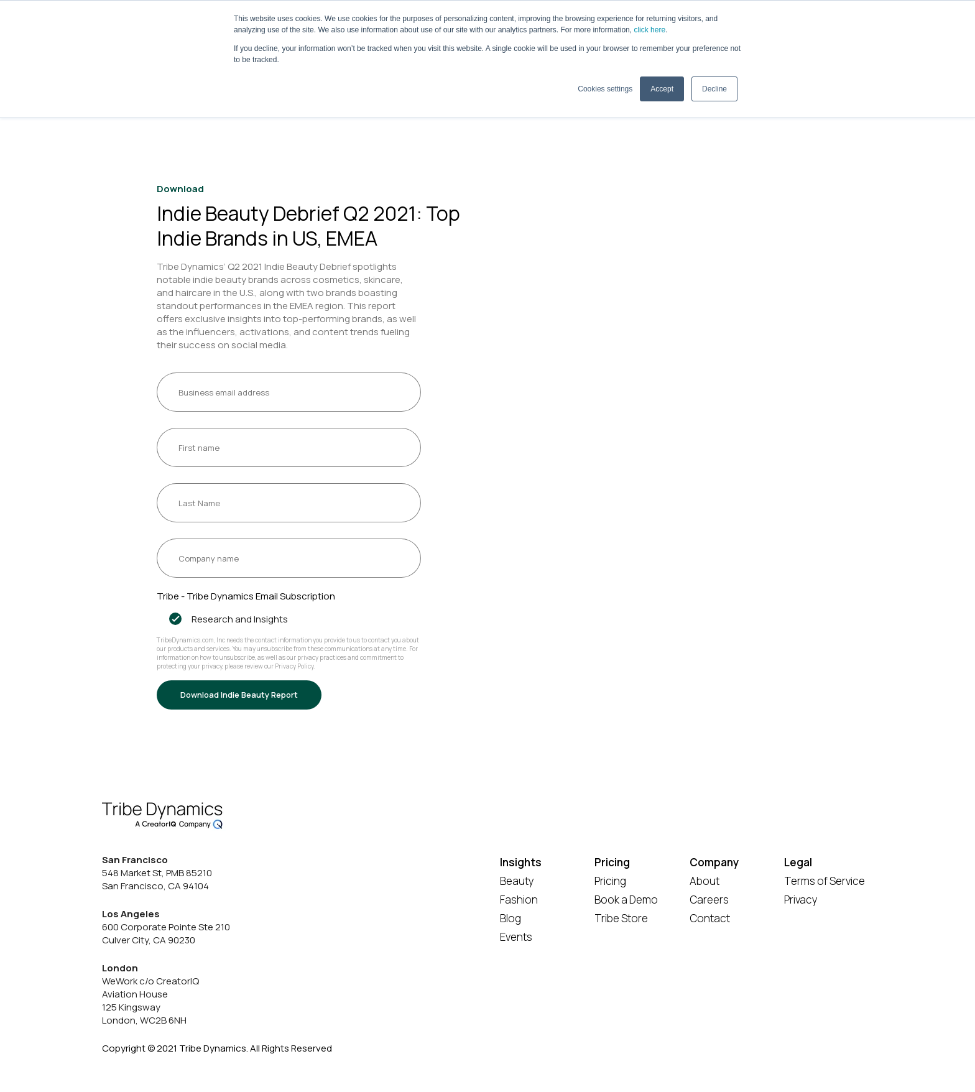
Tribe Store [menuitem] (621, 918)
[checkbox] (289, 619)
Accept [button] (661, 89)
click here (649, 29)
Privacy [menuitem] (801, 899)
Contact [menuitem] (710, 918)
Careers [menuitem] (709, 899)
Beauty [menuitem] (517, 881)
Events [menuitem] (516, 937)
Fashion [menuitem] (519, 899)
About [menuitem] (704, 881)
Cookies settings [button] (605, 89)
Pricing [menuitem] (610, 881)
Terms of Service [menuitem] (824, 881)
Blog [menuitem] (510, 918)
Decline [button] (714, 89)
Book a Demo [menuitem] (626, 899)
